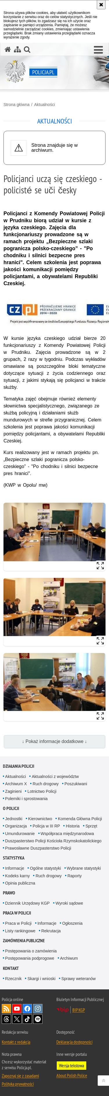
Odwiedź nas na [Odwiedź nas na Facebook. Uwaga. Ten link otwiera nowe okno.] (27, 1008)
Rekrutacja (51, 931)
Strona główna (16, 104)
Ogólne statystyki (45, 868)
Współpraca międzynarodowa (67, 833)
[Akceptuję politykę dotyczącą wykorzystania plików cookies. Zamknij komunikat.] (101, 4)
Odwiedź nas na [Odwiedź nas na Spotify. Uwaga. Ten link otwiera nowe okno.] (37, 1019)
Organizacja (16, 826)
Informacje (14, 868)
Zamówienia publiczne (24, 941)
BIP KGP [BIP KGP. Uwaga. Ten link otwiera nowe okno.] (78, 1010)
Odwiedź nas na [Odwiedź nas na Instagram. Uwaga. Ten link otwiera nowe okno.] (37, 1008)
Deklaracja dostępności (74, 1042)
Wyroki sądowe (69, 903)
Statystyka (13, 858)
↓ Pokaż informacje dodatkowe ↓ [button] (54, 741)
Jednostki (13, 818)
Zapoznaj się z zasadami (20, 1076)
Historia (72, 826)
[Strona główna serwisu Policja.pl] (8, 49)
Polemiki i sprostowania (26, 798)
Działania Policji (18, 766)
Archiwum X (16, 783)
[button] (98, 50)
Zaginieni (13, 791)
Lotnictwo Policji (41, 791)
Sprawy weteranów (78, 978)
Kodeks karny (17, 875)
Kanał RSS (6, 1008)
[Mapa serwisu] (17, 49)
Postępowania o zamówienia (31, 951)
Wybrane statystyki (84, 868)
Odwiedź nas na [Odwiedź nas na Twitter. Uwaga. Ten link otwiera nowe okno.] (17, 1019)
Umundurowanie (20, 833)
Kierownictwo (40, 818)
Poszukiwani (76, 783)
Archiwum (69, 958)
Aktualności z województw (55, 776)
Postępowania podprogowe (29, 958)
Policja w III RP (46, 826)
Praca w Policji (17, 913)
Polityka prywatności (18, 1084)
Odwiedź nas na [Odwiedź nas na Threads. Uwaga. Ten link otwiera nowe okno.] (6, 1019)
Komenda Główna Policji (80, 818)
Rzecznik (13, 978)
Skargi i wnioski (41, 978)
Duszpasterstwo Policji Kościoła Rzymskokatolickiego (53, 841)
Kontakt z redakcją (16, 1042)
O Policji (11, 808)
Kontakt (11, 968)
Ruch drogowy (46, 783)
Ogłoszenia (72, 923)
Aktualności (44, 104)
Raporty (74, 875)
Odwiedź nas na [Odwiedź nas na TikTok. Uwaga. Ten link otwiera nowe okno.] (27, 1019)
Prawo (9, 893)
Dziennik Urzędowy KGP (27, 903)
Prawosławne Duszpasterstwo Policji (38, 848)
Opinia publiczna (20, 883)
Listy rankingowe (20, 931)
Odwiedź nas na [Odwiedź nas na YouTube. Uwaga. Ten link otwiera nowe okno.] (17, 1008)
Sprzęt (91, 826)
